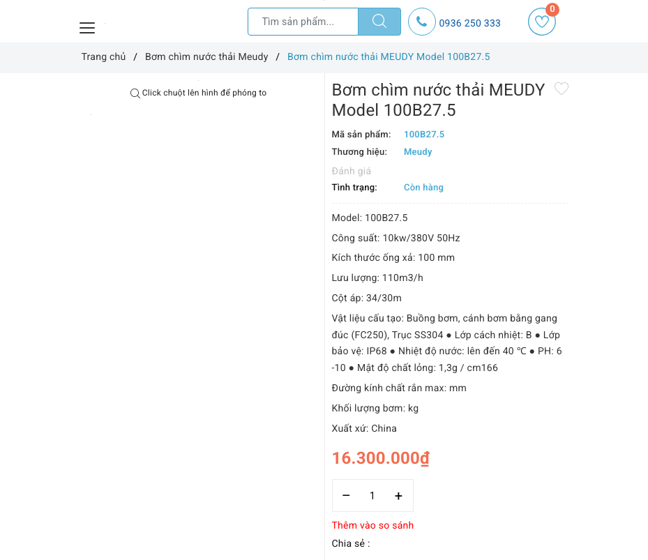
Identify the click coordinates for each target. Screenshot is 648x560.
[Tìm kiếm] (379, 22)
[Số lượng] (373, 495)
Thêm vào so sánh (373, 525)
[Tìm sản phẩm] (303, 22)
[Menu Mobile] (88, 26)
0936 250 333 (470, 23)
